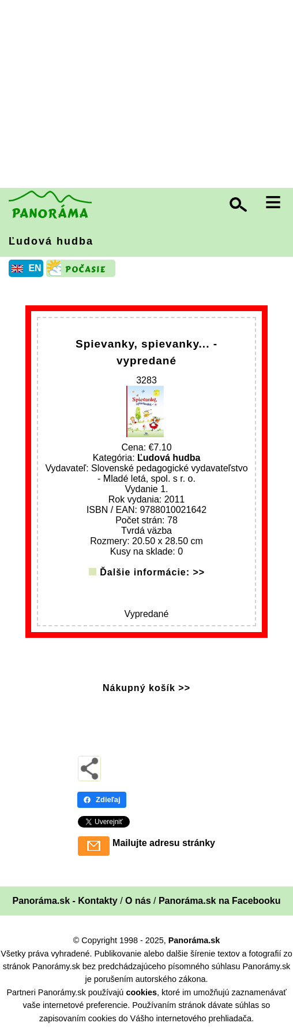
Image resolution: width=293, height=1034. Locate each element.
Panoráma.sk (194, 940)
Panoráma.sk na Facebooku (220, 901)
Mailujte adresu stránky (163, 843)
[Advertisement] (149, 95)
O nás (138, 901)
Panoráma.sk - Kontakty (64, 901)
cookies (141, 992)
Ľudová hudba (51, 241)
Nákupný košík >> (146, 688)
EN (34, 268)
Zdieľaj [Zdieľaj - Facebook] (102, 799)
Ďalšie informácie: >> (152, 572)
